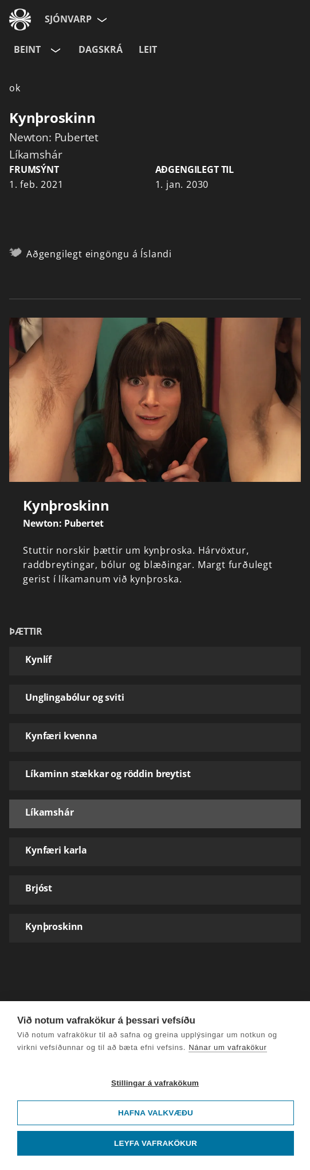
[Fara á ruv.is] (20, 19)
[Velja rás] (54, 50)
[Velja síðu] (101, 19)
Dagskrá (101, 49)
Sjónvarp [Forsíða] (68, 19)
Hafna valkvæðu (155, 1113)
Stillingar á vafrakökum (155, 1083)
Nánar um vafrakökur (228, 1047)
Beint (27, 49)
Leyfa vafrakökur (155, 1143)
